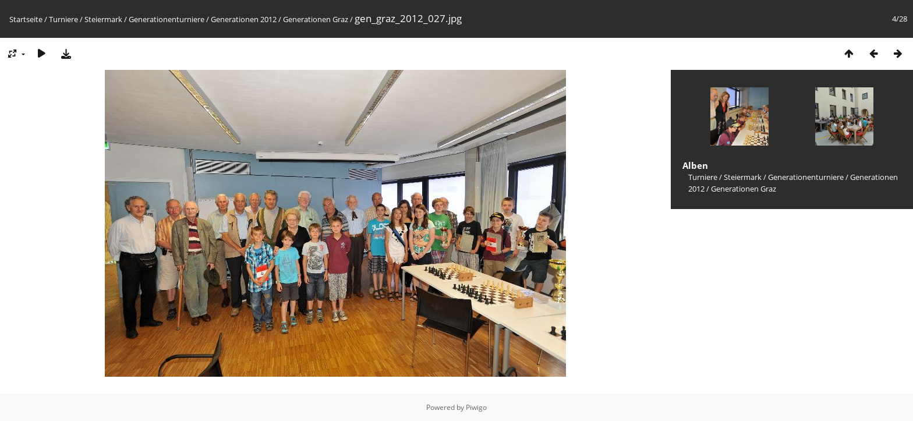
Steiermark (103, 19)
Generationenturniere (166, 19)
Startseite (26, 19)
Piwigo (476, 407)
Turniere (63, 19)
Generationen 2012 (244, 19)
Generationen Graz (315, 19)
